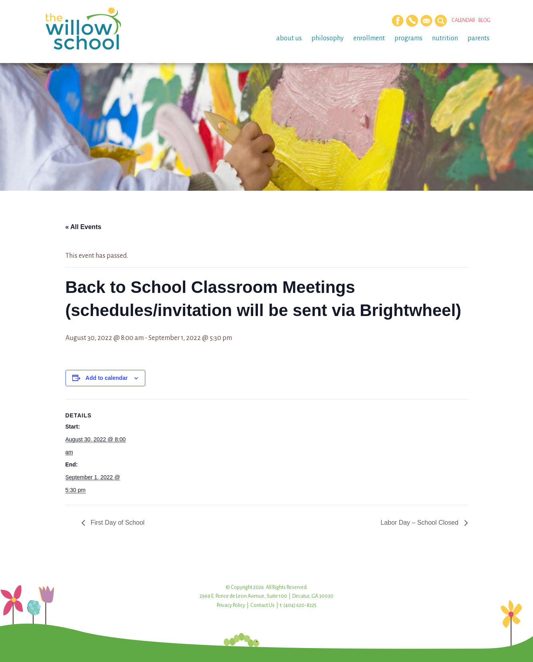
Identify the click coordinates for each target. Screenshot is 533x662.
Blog (484, 20)
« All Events (83, 226)
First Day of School (117, 522)
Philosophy (327, 38)
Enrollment (369, 38)
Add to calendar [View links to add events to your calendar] (106, 378)
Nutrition (445, 38)
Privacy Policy (231, 605)
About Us (289, 38)
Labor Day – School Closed (420, 522)
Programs (408, 38)
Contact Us (262, 605)
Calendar (463, 20)
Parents (478, 38)
